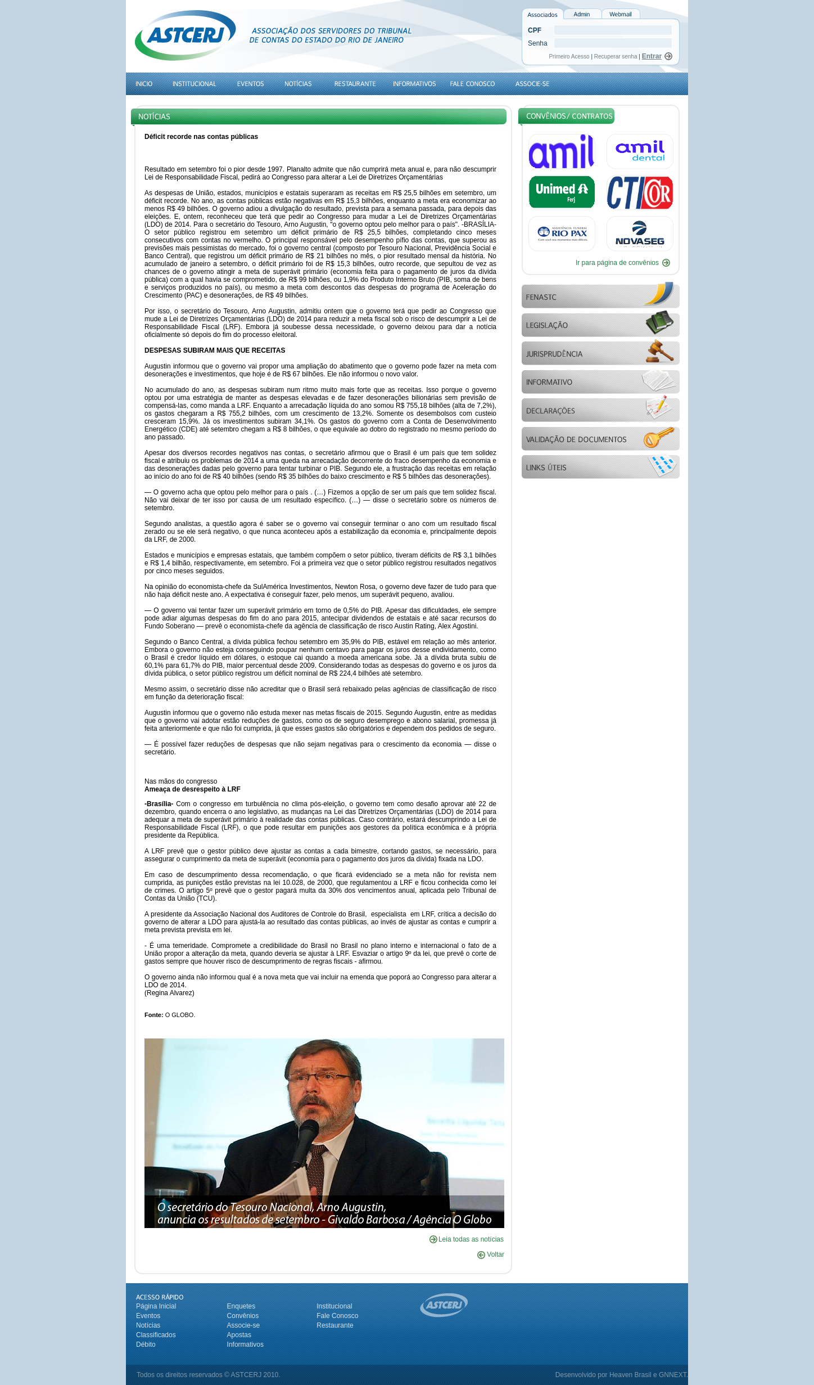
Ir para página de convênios (617, 263)
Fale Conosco (337, 1316)
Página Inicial (156, 1306)
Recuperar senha (615, 56)
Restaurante (334, 1325)
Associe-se (243, 1325)
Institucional (334, 1306)
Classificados (156, 1335)
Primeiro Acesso (570, 56)
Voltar (490, 1254)
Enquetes (241, 1306)
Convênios (243, 1316)
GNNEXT (672, 1375)
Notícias (148, 1325)
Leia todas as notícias (471, 1239)
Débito (146, 1344)
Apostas (239, 1335)
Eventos (148, 1316)
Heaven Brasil (630, 1375)
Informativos (245, 1344)
